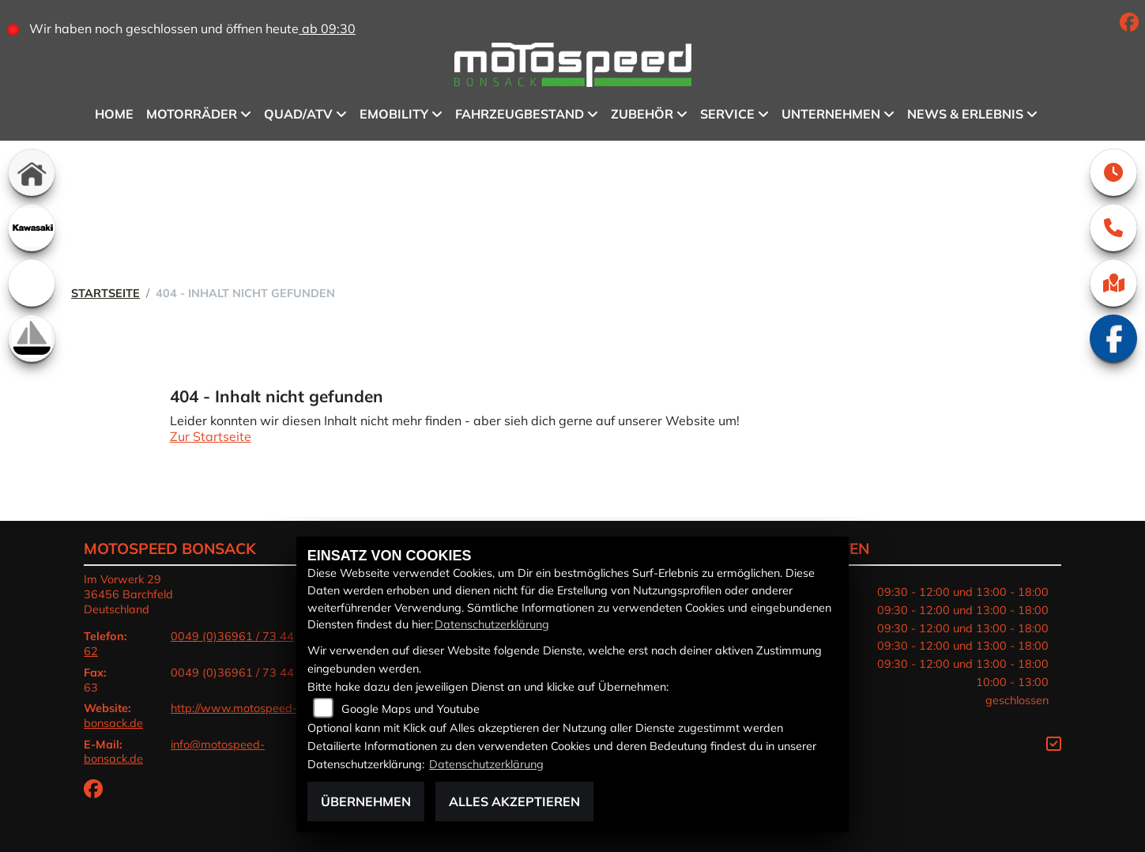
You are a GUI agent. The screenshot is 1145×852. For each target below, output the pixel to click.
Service (727, 114)
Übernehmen (366, 801)
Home (114, 114)
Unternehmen (831, 114)
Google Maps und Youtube (410, 709)
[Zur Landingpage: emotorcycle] (31, 283)
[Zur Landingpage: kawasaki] (31, 227)
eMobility (394, 114)
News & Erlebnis (965, 114)
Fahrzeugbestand (519, 114)
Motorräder (191, 114)
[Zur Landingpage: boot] (31, 338)
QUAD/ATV (298, 114)
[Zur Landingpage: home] (31, 172)
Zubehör (642, 114)
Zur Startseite (210, 436)
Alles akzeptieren (514, 801)
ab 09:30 (327, 28)
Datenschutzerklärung (492, 624)
